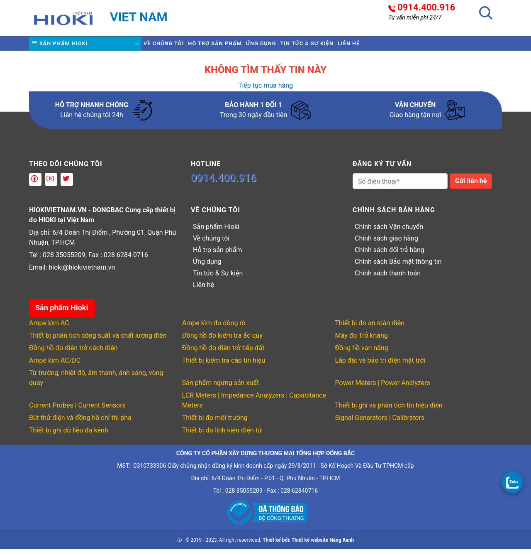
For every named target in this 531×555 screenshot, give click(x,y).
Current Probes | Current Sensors (77, 411)
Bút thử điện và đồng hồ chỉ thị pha (80, 423)
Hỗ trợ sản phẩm (239, 46)
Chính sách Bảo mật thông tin (398, 267)
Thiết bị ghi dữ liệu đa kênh (68, 436)
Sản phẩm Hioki (67, 46)
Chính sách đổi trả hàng (389, 256)
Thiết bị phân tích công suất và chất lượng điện (98, 341)
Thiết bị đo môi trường (215, 423)
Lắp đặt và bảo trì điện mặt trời (380, 366)
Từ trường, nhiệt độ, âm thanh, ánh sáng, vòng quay (96, 384)
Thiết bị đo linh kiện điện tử (222, 436)
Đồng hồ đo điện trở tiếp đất (223, 354)
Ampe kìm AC (49, 329)
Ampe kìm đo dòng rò (214, 329)
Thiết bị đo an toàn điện (369, 329)
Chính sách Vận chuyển (389, 232)
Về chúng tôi (171, 46)
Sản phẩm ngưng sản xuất (220, 389)
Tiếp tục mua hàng (265, 91)
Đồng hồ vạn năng (361, 354)
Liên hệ (420, 46)
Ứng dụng (301, 46)
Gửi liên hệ (471, 187)
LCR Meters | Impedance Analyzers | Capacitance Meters (254, 406)
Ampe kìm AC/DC (54, 366)
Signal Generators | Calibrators (380, 423)
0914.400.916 (426, 7)
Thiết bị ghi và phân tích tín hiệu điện (389, 411)
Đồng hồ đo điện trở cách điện (73, 354)
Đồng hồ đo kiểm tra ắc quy (222, 341)
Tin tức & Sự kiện (362, 46)
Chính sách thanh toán (388, 279)
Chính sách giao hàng (386, 244)
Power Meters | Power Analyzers (382, 389)
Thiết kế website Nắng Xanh (323, 546)
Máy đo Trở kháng (361, 341)
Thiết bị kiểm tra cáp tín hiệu (223, 366)
